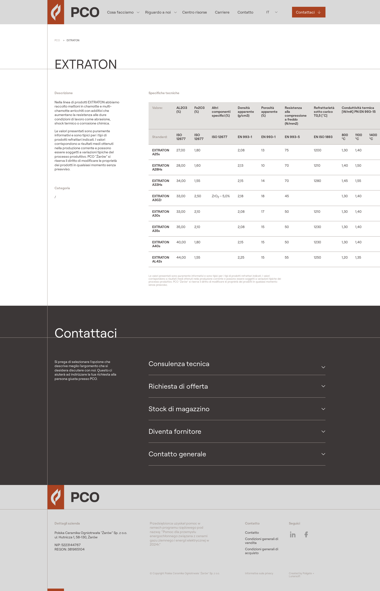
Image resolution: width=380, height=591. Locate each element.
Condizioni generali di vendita (261, 541)
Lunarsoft (294, 576)
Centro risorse (194, 12)
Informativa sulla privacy (259, 573)
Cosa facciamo (120, 12)
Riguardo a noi (158, 12)
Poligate (307, 573)
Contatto (245, 12)
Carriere (222, 12)
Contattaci (305, 12)
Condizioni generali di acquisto (261, 551)
